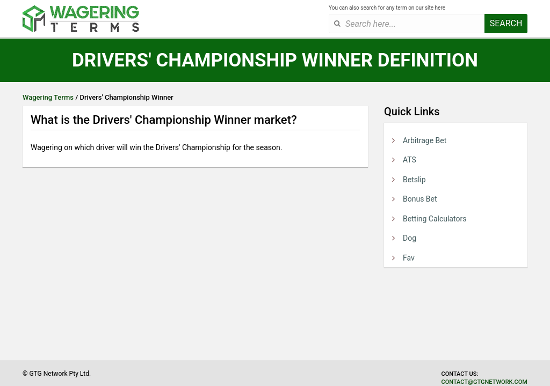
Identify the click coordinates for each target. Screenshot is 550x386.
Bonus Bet (420, 199)
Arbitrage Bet (424, 140)
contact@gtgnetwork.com (484, 381)
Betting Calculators (434, 218)
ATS (409, 159)
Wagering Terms (48, 97)
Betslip (414, 179)
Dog (409, 238)
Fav (409, 258)
